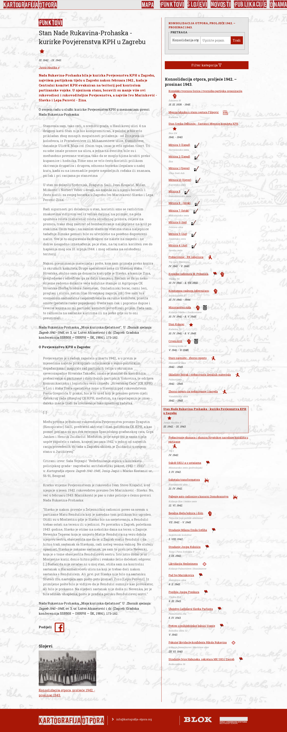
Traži (237, 40)
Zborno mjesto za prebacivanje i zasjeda (193, 391)
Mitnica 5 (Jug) (177, 234)
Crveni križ (175, 341)
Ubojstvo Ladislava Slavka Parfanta (190, 609)
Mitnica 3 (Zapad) (179, 145)
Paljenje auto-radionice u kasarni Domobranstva (198, 496)
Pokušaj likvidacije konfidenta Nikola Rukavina (197, 642)
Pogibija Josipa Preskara (183, 592)
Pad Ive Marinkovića (181, 575)
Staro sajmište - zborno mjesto (187, 358)
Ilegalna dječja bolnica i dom (185, 513)
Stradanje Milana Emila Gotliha (187, 530)
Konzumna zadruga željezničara (188, 290)
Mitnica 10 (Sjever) (179, 180)
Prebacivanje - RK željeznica (185, 257)
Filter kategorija (206, 65)
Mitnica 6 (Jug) (177, 222)
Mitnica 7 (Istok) (178, 210)
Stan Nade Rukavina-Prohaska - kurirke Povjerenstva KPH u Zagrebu (204, 411)
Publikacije (250, 4)
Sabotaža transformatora (184, 479)
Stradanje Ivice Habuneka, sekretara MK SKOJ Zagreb (201, 659)
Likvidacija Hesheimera (183, 563)
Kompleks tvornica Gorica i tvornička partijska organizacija (205, 91)
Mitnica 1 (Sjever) (179, 168)
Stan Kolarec (176, 324)
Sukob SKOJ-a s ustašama (184, 462)
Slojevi (197, 4)
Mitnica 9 (174, 191)
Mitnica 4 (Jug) (177, 245)
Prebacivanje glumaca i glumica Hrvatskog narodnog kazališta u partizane (208, 439)
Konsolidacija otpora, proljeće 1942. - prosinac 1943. (67, 692)
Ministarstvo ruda (179, 307)
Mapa (147, 5)
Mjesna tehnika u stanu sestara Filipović (193, 112)
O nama (278, 4)
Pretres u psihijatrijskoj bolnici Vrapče (191, 625)
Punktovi (172, 4)
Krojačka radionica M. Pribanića (188, 274)
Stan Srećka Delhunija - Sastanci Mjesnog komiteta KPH (203, 123)
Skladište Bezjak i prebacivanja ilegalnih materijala (199, 374)
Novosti (221, 4)
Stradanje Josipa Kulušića (184, 547)
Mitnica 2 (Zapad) (179, 156)
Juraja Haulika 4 (49, 67)
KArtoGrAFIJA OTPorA (30, 5)
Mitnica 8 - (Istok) (179, 203)
